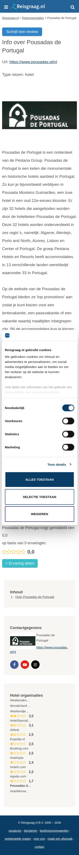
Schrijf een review (22, 31)
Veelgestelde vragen (18, 838)
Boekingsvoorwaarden (54, 830)
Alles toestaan (39, 479)
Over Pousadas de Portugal (34, 597)
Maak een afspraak (60, 838)
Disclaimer (30, 830)
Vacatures (14, 830)
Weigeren (39, 514)
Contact (39, 846)
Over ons (39, 838)
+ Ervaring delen (20, 563)
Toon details (56, 464)
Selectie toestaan (39, 496)
